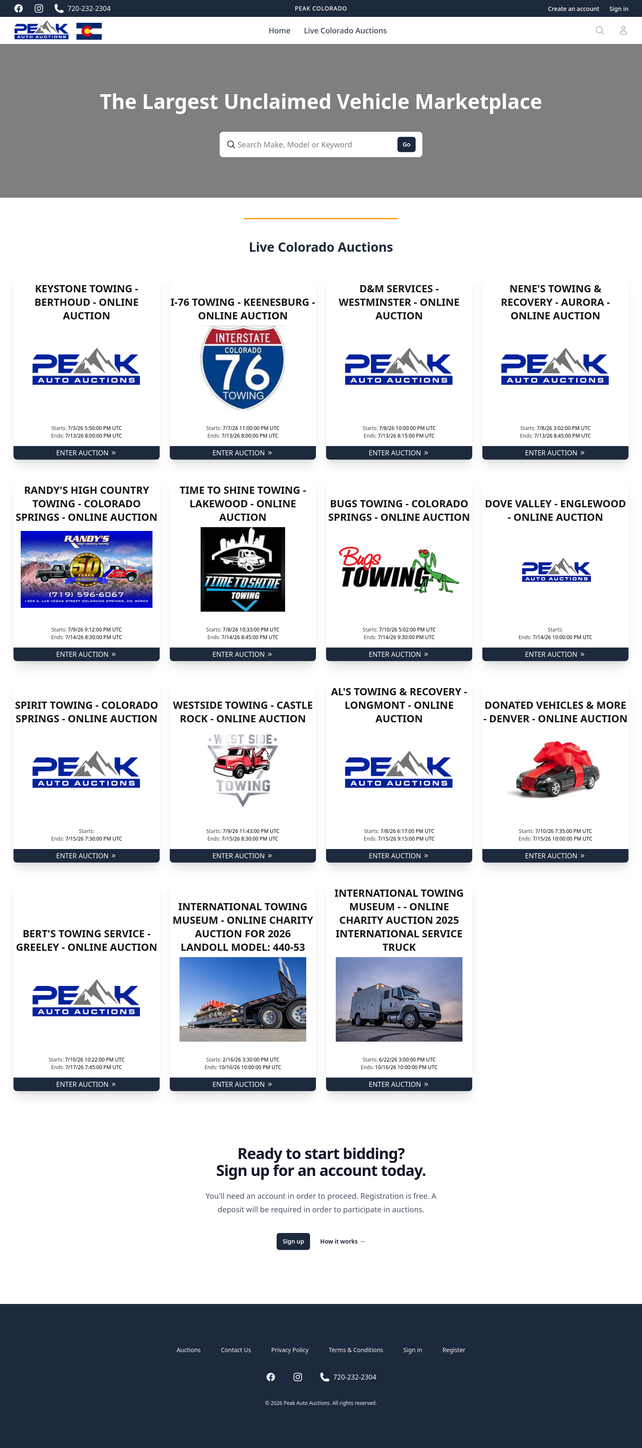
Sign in (618, 9)
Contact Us (236, 1350)
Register (454, 1350)
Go (407, 144)
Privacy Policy (289, 1350)
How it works (342, 1241)
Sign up (293, 1241)
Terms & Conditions (356, 1350)
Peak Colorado (321, 8)
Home (280, 30)
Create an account (573, 9)
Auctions (189, 1350)
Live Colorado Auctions (345, 30)
